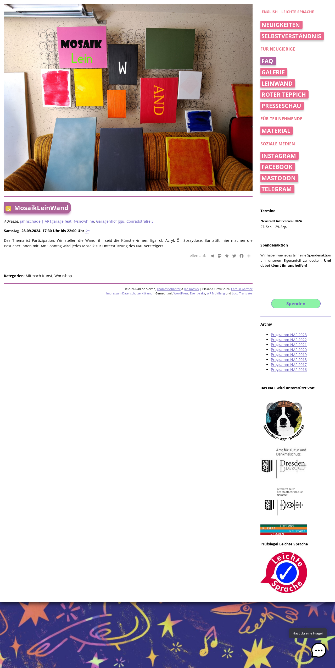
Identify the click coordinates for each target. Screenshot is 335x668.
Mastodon (278, 178)
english (270, 11)
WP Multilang (216, 293)
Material (275, 131)
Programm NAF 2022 (289, 339)
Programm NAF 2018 (289, 359)
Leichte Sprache (297, 11)
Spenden (295, 303)
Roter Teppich (283, 94)
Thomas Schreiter (169, 289)
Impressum (113, 293)
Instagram (278, 156)
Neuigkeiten (280, 25)
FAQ (267, 61)
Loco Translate (242, 293)
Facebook (277, 167)
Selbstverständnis (291, 36)
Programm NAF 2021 (289, 344)
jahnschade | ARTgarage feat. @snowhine (57, 221)
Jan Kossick (191, 289)
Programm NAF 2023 (289, 334)
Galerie (273, 72)
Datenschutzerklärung (137, 293)
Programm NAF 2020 (289, 349)
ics (87, 230)
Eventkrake (197, 293)
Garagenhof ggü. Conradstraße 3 (125, 221)
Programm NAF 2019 (289, 354)
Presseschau (281, 106)
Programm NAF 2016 (289, 369)
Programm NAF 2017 (289, 364)
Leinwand (277, 83)
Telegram (276, 189)
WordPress (181, 293)
